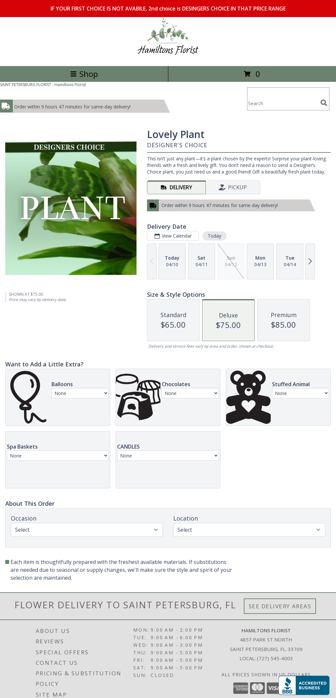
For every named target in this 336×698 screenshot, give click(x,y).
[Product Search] (282, 103)
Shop (84, 73)
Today (214, 236)
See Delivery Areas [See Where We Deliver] (280, 606)
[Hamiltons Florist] (168, 56)
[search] (324, 102)
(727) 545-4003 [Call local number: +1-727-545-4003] (275, 658)
